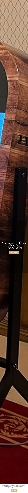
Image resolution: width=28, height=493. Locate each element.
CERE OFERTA (14, 253)
